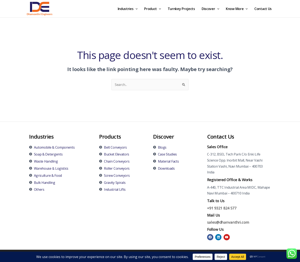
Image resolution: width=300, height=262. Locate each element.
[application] (136, 8)
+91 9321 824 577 (221, 208)
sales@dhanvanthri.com (228, 222)
